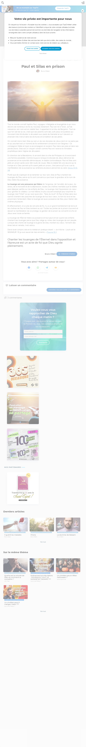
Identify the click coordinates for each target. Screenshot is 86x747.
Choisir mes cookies (32, 48)
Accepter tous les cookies (51, 48)
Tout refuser (42, 53)
